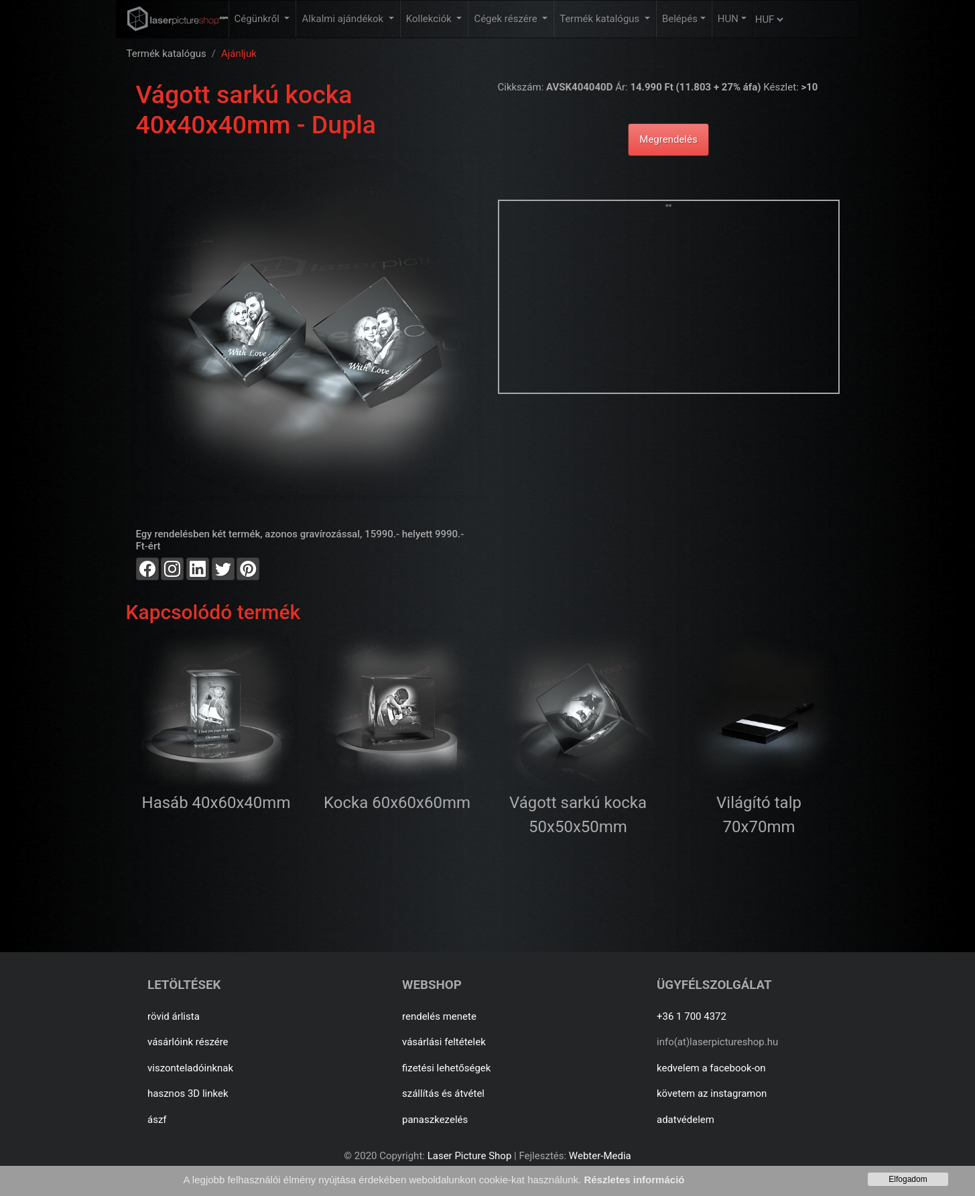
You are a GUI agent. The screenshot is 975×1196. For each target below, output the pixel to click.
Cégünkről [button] (258, 19)
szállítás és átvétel (443, 1093)
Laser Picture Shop (469, 1156)
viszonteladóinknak (190, 1068)
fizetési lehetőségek (446, 1068)
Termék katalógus (166, 54)
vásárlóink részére (188, 1042)
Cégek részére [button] (506, 19)
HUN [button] (728, 19)
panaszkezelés (435, 1120)
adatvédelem (685, 1120)
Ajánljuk (239, 54)
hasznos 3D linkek (188, 1093)
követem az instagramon (712, 1093)
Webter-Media (600, 1156)
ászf (157, 1120)
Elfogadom (908, 1179)
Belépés (680, 19)
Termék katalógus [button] (601, 19)
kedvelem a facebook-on (711, 1068)
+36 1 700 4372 (691, 1016)
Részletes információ (634, 1179)
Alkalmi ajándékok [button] (343, 19)
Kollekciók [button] (430, 19)
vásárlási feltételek (444, 1042)
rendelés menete (439, 1016)
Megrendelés (668, 139)
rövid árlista (173, 1016)
